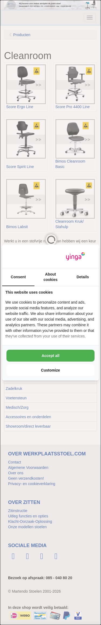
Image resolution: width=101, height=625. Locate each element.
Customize (50, 370)
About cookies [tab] (50, 277)
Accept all (50, 355)
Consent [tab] (18, 277)
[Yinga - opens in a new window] (75, 256)
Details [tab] (82, 277)
